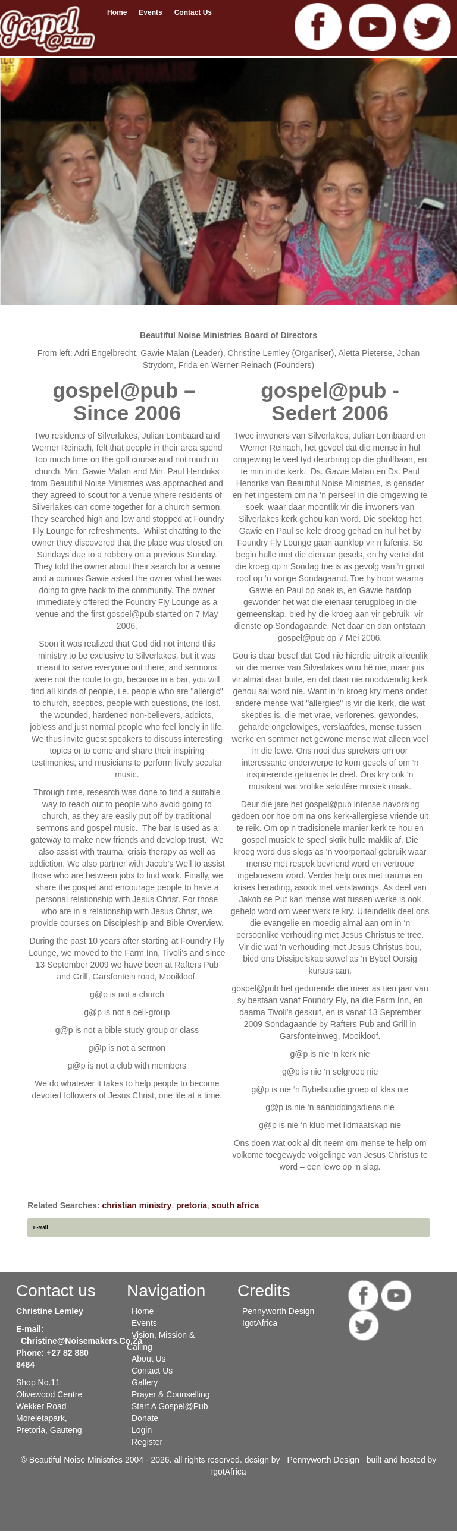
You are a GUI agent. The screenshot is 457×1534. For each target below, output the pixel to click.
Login (142, 1430)
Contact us (193, 12)
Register (147, 1442)
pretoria (191, 1205)
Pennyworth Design (278, 1311)
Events (150, 12)
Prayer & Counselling (171, 1394)
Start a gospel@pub (170, 1406)
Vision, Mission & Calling (161, 1341)
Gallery (145, 1382)
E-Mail (40, 1227)
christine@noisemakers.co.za (81, 1341)
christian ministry (137, 1205)
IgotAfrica (259, 1323)
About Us (149, 1358)
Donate (145, 1418)
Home (117, 12)
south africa (235, 1205)
